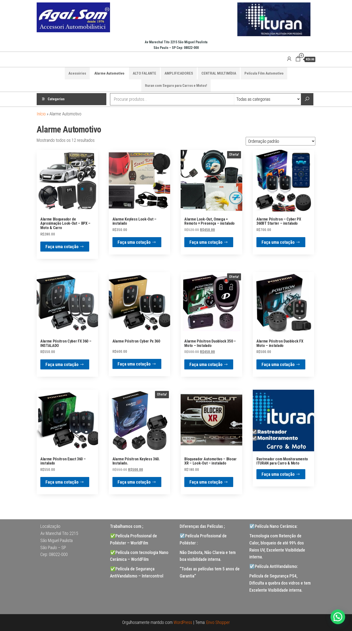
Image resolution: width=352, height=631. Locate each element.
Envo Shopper (218, 622)
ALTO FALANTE (144, 73)
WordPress (183, 622)
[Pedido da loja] (280, 141)
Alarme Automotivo (109, 73)
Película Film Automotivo (264, 73)
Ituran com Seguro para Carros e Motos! (176, 85)
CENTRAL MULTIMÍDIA (218, 73)
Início (41, 113)
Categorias (56, 99)
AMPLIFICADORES (179, 73)
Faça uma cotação (61, 246)
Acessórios (77, 73)
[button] (337, 616)
